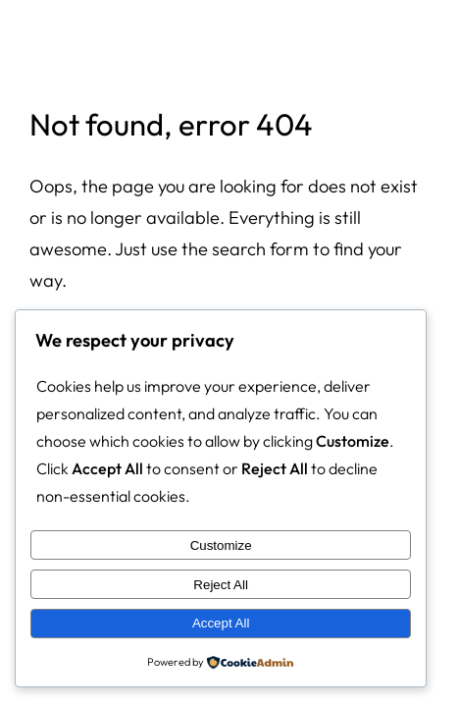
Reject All (220, 584)
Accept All (221, 623)
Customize (221, 545)
